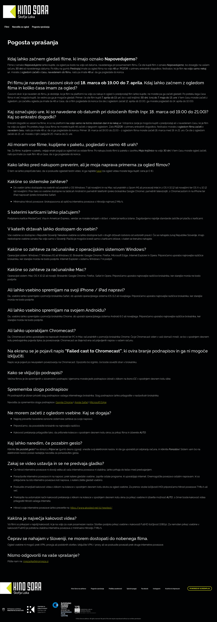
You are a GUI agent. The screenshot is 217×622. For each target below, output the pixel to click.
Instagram (156, 589)
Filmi (7, 27)
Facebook (144, 589)
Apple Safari (81, 402)
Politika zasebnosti (115, 589)
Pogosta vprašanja (40, 27)
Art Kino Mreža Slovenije (25, 12)
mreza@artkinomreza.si (35, 561)
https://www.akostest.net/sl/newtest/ (91, 507)
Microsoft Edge (98, 402)
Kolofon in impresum (172, 589)
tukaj (99, 170)
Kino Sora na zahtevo (78, 589)
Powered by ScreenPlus (200, 588)
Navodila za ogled (20, 27)
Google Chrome (64, 402)
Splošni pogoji (131, 589)
